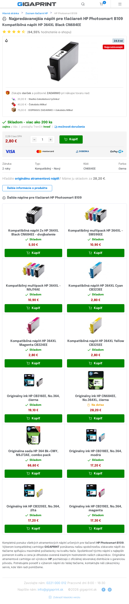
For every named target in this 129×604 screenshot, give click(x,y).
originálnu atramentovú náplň (37, 179)
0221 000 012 (56, 583)
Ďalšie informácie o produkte (27, 188)
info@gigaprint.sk (50, 590)
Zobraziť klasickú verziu (64, 597)
